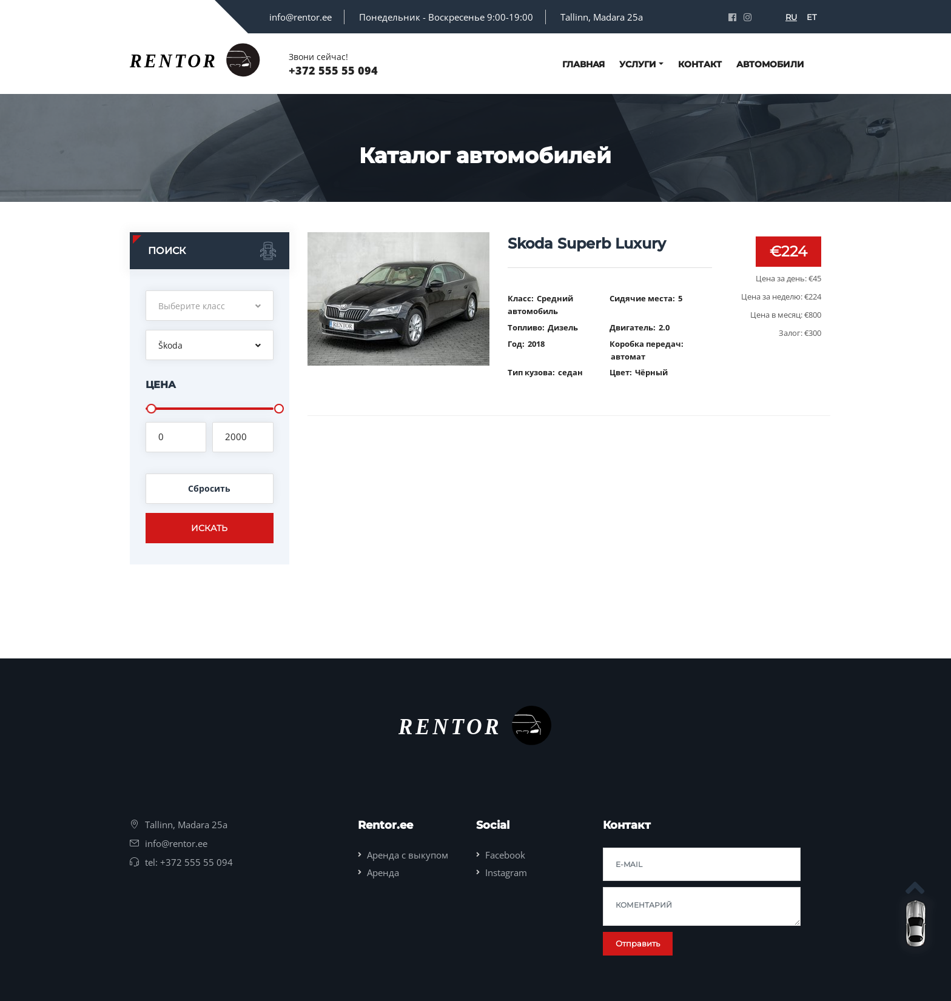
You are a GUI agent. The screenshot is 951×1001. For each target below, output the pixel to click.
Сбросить (209, 488)
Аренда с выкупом (407, 855)
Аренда (383, 872)
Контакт (700, 64)
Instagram (506, 872)
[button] (210, 305)
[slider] (151, 408)
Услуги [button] (637, 64)
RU (791, 17)
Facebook (505, 855)
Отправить (638, 943)
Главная (583, 64)
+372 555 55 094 (333, 70)
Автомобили (770, 64)
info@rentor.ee (300, 17)
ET (811, 17)
